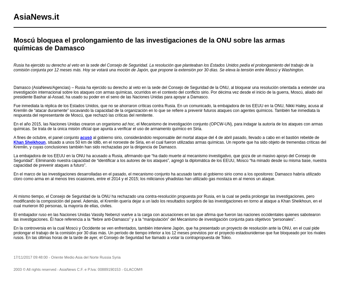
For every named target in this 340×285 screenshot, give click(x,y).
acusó (86, 137)
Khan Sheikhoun (30, 142)
